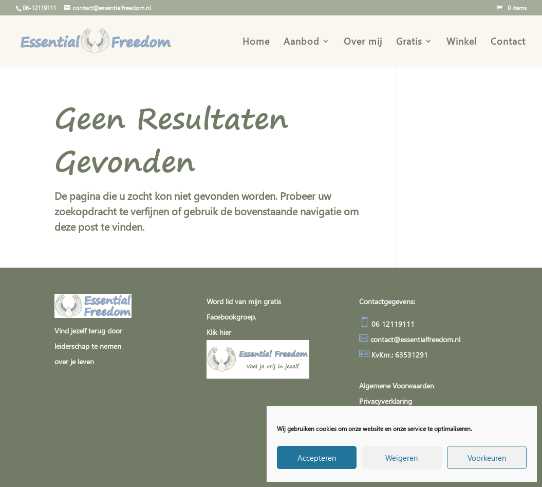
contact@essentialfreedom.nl (415, 339)
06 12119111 (392, 324)
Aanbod (302, 42)
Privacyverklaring (385, 401)
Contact (508, 42)
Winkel (461, 42)
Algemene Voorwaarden (396, 385)
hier (225, 332)
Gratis (409, 42)
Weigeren (401, 458)
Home (256, 42)
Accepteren (316, 458)
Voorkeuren (487, 458)
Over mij (363, 42)
